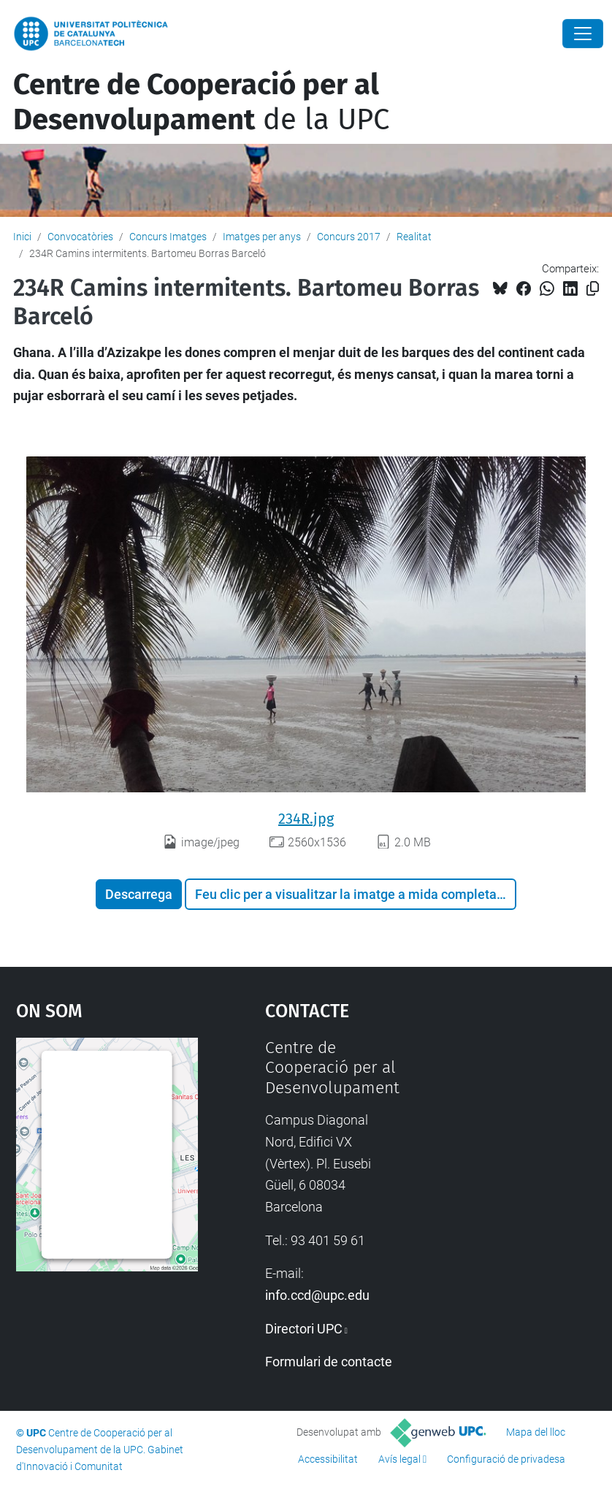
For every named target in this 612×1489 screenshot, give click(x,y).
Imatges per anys (262, 236)
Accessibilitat (328, 1459)
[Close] (582, 33)
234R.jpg (306, 818)
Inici (22, 236)
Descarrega (138, 894)
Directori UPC (304, 1328)
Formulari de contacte (328, 1361)
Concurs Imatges (168, 236)
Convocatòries (80, 236)
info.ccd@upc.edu (317, 1295)
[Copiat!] (592, 288)
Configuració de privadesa (506, 1459)
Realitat (414, 236)
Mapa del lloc (535, 1432)
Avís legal (399, 1459)
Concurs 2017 (348, 236)
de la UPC (201, 102)
